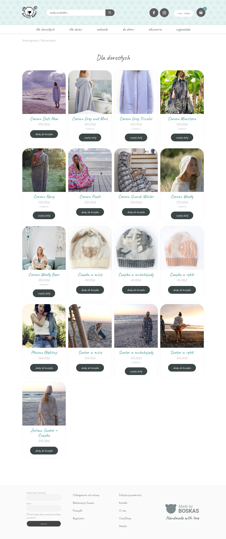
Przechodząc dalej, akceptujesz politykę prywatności (43, 516)
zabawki (102, 29)
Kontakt (123, 503)
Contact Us (90, 128)
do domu (128, 29)
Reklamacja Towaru (83, 503)
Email (29, 503)
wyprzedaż (183, 29)
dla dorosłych (45, 29)
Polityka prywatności (130, 495)
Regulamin (78, 518)
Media (123, 526)
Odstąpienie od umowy (86, 495)
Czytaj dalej (90, 137)
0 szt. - (184, 13)
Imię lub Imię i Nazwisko (36, 492)
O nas (122, 510)
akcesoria (155, 29)
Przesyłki (77, 510)
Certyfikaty (125, 518)
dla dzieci (75, 29)
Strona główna (30, 40)
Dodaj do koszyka (44, 134)
